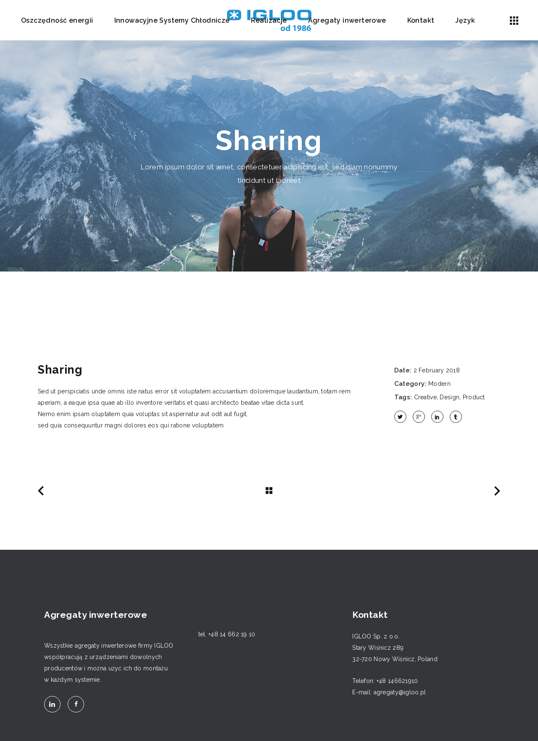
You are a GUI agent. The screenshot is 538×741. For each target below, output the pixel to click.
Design (449, 397)
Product (474, 397)
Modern (439, 383)
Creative (425, 397)
